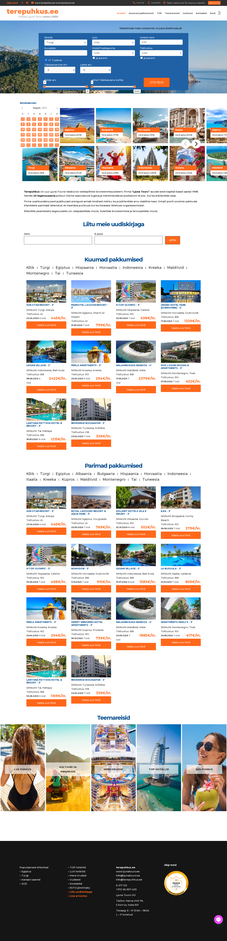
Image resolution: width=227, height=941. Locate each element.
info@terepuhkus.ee (129, 879)
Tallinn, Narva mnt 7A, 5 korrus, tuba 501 (186, 3)
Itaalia (31, 479)
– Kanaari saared (30, 879)
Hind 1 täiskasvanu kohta (107, 80)
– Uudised (74, 879)
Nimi (58, 238)
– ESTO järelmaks (79, 887)
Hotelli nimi (147, 37)
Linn (94, 37)
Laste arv (86, 64)
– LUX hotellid (76, 871)
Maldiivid (175, 267)
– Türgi (24, 875)
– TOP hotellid (77, 867)
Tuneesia (74, 273)
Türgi (45, 267)
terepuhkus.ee (125, 867)
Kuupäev (50, 48)
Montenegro (37, 273)
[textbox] (113, 42)
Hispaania (85, 267)
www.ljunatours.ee (128, 871)
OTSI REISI (157, 82)
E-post (129, 238)
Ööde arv (50, 80)
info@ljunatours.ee (128, 875)
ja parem (100, 58)
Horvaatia (108, 267)
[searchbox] (161, 42)
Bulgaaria (106, 474)
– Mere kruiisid (77, 875)
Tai (57, 273)
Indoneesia (133, 267)
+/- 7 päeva (53, 60)
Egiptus (63, 267)
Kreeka (155, 267)
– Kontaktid (75, 883)
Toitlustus (146, 48)
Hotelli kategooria (103, 48)
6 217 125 (140, 3)
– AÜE (23, 883)
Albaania (84, 474)
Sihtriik (48, 37)
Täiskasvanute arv (55, 64)
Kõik (30, 267)
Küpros (68, 479)
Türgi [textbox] (49, 42)
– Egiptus (25, 871)
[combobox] (65, 43)
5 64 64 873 (155, 3)
